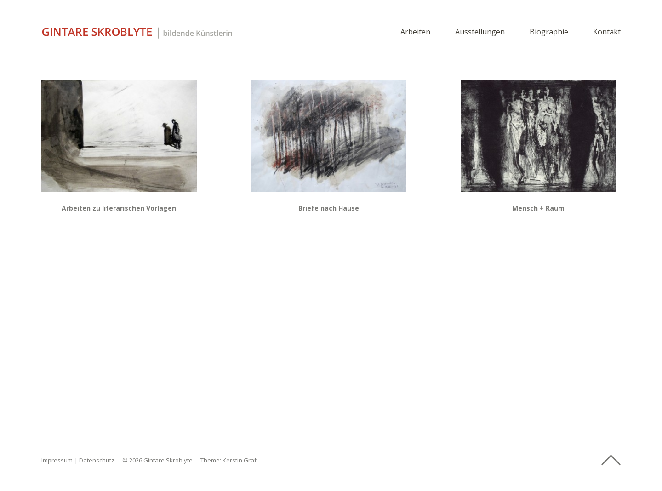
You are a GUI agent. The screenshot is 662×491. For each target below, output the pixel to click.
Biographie (549, 32)
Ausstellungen (480, 32)
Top (611, 460)
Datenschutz (96, 460)
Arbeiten (415, 32)
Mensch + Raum (538, 208)
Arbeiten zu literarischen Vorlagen (119, 208)
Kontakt (607, 32)
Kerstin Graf (240, 460)
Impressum (57, 460)
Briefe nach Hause (328, 208)
